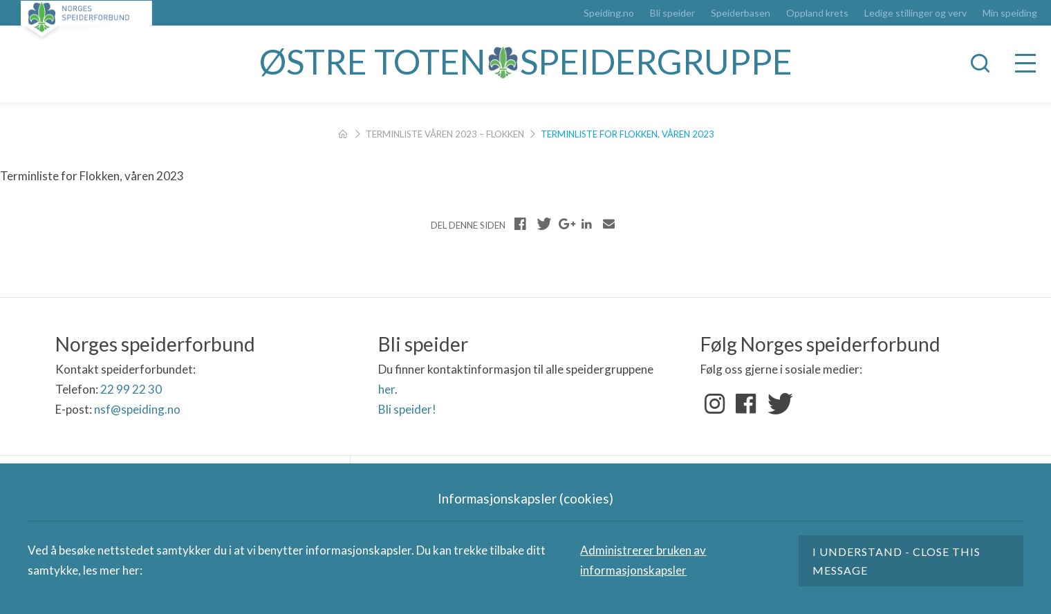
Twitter (777, 404)
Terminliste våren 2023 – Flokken (445, 134)
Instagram (714, 404)
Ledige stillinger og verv (915, 13)
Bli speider (672, 13)
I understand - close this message (896, 561)
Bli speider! (407, 409)
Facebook (746, 404)
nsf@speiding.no (137, 409)
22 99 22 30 (131, 389)
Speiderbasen (740, 13)
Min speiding (1010, 13)
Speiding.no (609, 13)
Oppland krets (817, 13)
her (386, 389)
